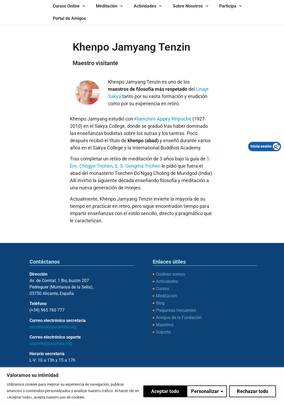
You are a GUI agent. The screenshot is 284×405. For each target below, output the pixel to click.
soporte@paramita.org (50, 343)
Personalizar (161, 390)
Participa (230, 6)
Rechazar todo (208, 390)
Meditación (109, 6)
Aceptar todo (256, 390)
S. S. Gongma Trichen (137, 166)
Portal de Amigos (69, 18)
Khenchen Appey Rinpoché (162, 119)
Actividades (148, 6)
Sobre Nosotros (190, 6)
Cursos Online (69, 6)
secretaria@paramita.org (52, 326)
